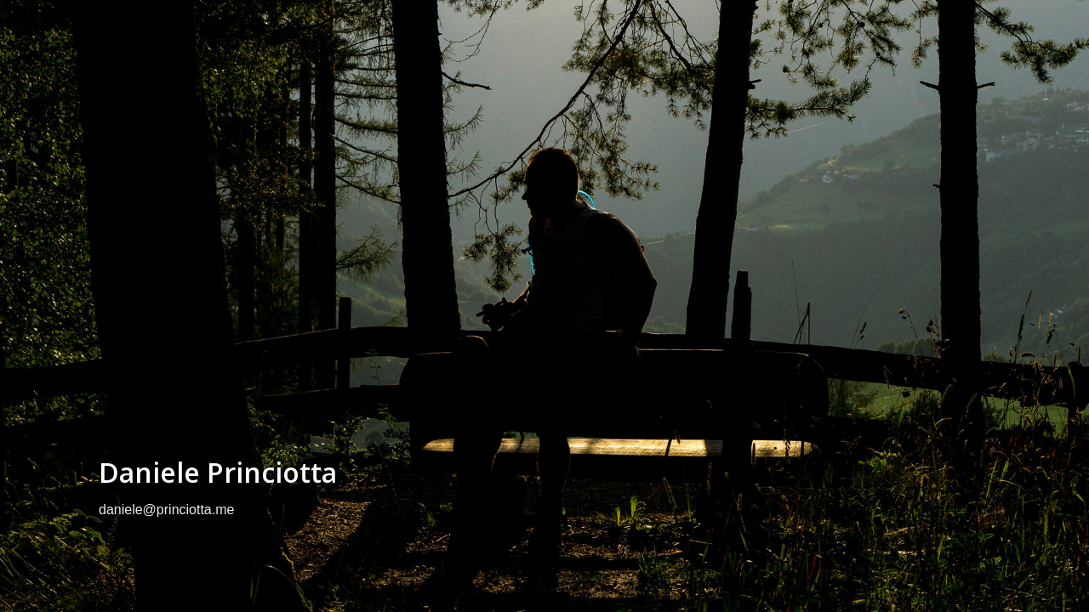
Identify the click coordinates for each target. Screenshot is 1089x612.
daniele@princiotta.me (166, 509)
